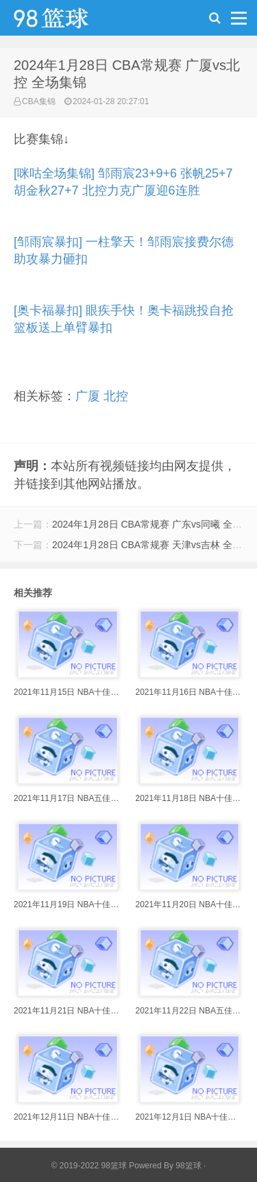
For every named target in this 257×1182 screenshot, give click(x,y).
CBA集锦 (39, 101)
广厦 (87, 396)
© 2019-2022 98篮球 (89, 1165)
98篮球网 (68, 21)
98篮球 (188, 1165)
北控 (115, 396)
